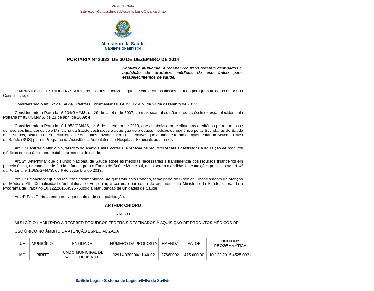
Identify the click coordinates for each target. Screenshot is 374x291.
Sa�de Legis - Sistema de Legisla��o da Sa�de (123, 280)
